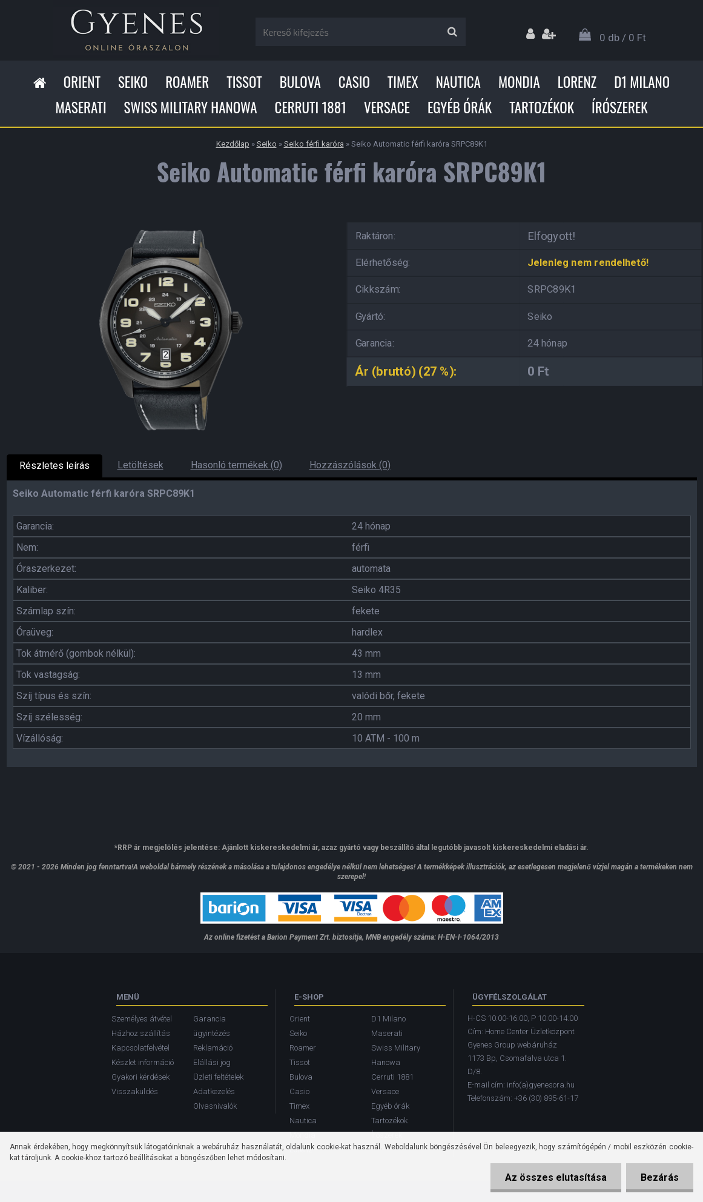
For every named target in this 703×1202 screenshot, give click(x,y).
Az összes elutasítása (554, 1177)
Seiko (133, 81)
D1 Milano (642, 81)
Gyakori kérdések (140, 1076)
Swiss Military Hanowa (190, 107)
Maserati (80, 107)
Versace (387, 107)
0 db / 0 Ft (622, 38)
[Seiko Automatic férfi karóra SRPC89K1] (167, 218)
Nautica (458, 81)
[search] (452, 32)
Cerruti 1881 (310, 107)
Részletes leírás (54, 465)
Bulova (300, 81)
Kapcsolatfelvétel (140, 1047)
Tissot (244, 81)
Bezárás (659, 1177)
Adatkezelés (214, 1091)
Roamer (187, 81)
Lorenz (577, 81)
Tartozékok (541, 107)
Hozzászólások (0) (350, 465)
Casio (354, 81)
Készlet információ (142, 1062)
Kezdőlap (232, 143)
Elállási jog (212, 1062)
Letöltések (140, 465)
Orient (82, 81)
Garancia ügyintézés (211, 1026)
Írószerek (619, 107)
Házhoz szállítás (140, 1033)
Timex (403, 81)
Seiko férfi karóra (314, 143)
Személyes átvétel (141, 1018)
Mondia (519, 81)
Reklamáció (213, 1047)
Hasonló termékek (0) (236, 465)
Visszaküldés (134, 1091)
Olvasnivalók (215, 1106)
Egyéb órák (459, 107)
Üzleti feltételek (218, 1076)
